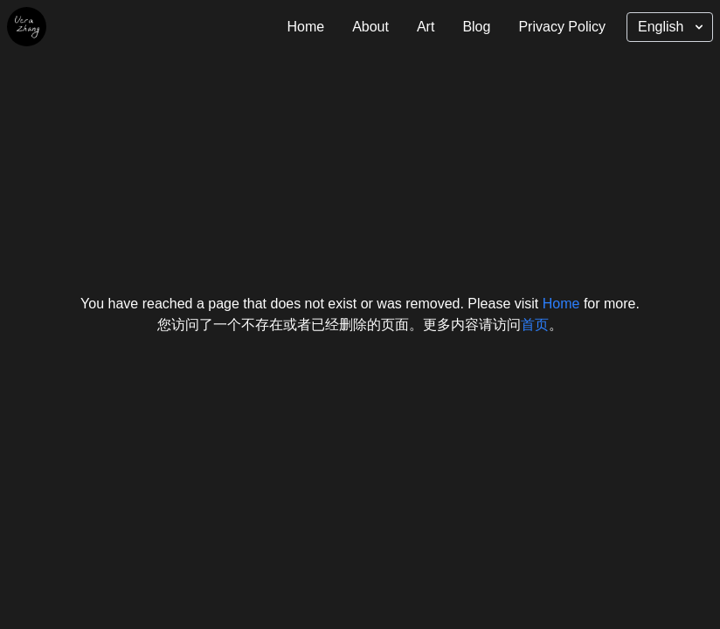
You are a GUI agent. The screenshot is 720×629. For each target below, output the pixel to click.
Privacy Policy (562, 26)
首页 (535, 324)
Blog (476, 26)
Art (425, 26)
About (370, 26)
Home (305, 26)
